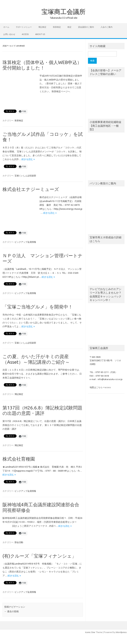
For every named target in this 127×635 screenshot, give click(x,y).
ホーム (6, 27)
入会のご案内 (106, 27)
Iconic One (90, 632)
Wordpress (121, 632)
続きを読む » (28, 159)
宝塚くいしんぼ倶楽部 (25, 175)
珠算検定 (57, 27)
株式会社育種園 (18, 458)
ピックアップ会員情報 (25, 242)
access (25, 34)
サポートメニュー (24, 27)
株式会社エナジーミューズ (30, 189)
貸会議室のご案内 (86, 27)
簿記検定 (42, 27)
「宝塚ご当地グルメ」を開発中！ (37, 306)
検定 (69, 27)
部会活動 (19, 542)
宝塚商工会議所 (63, 11)
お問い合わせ (9, 34)
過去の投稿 (11, 611)
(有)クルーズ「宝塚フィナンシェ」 (39, 555)
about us (40, 34)
